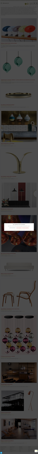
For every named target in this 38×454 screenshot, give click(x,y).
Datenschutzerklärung (19, 229)
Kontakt (23, 229)
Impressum (14, 229)
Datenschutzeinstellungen (12, 227)
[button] (1, 453)
